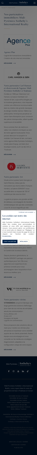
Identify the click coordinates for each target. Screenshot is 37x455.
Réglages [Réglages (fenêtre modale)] (24, 241)
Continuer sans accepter (26, 212)
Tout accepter (10, 241)
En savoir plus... (7, 236)
